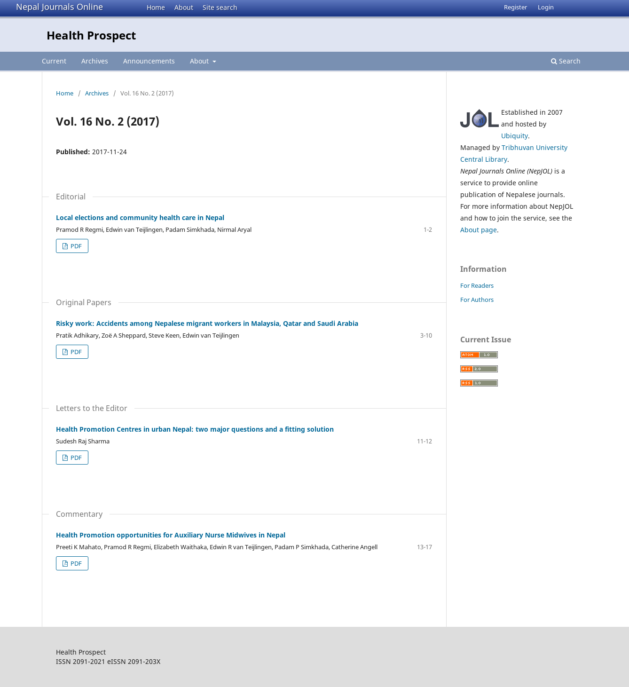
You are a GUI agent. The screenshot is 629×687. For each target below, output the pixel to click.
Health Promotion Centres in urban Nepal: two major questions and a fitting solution (195, 429)
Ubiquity (514, 135)
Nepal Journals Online (59, 6)
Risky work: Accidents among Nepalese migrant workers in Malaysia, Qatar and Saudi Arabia (207, 323)
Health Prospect (91, 35)
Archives (94, 60)
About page (478, 229)
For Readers (477, 285)
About (183, 7)
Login (546, 7)
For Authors (477, 299)
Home (156, 7)
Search (566, 60)
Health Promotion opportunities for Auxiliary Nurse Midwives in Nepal (170, 534)
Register (515, 7)
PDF (75, 246)
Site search (220, 7)
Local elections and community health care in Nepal (140, 217)
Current (54, 60)
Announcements (149, 60)
